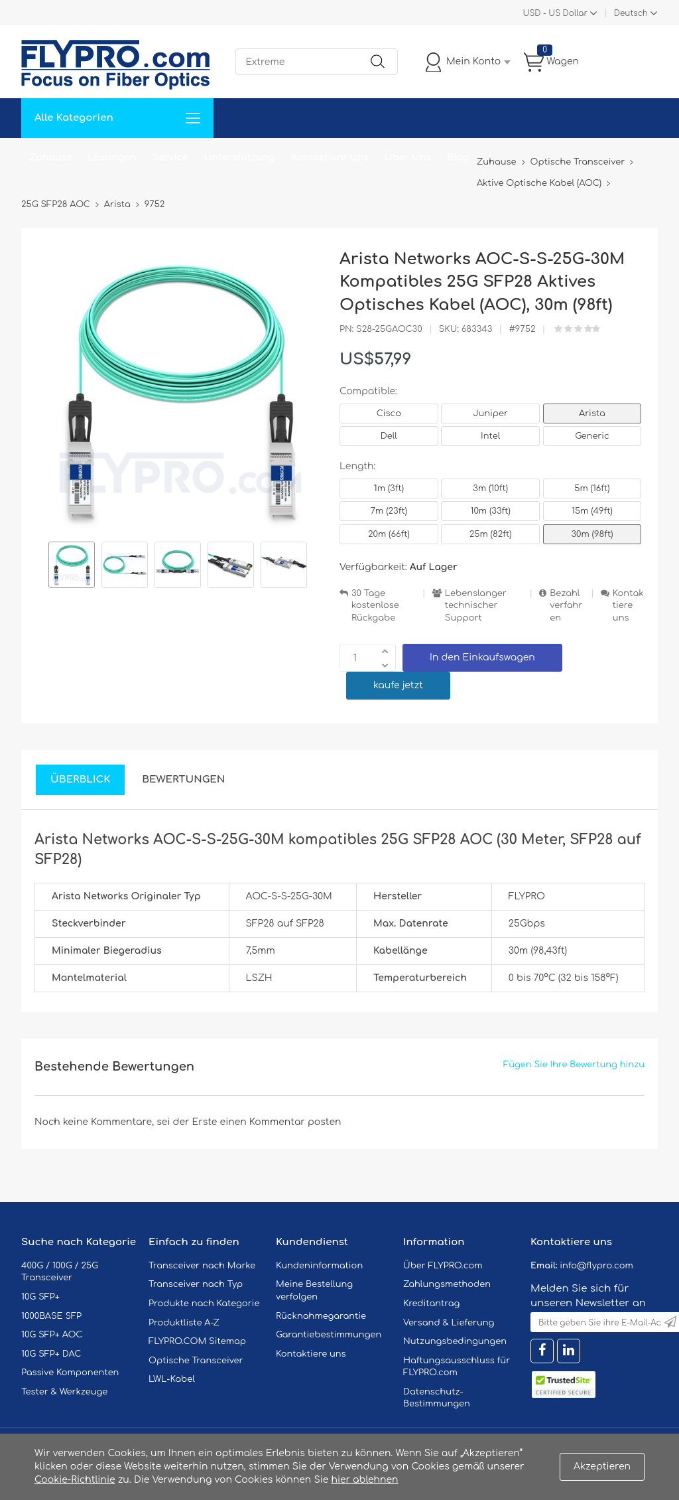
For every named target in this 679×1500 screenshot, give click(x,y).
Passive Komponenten (70, 1372)
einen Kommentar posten (280, 1122)
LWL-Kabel (172, 1379)
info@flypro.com (596, 1265)
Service (170, 158)
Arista (592, 413)
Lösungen (112, 158)
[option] (71, 567)
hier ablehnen (364, 1480)
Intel (490, 436)
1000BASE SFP (51, 1316)
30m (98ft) (592, 534)
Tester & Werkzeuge (64, 1391)
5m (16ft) (591, 488)
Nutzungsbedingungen (455, 1341)
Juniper (490, 413)
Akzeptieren (602, 1466)
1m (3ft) (389, 488)
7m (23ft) (389, 511)
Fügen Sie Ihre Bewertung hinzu (574, 1064)
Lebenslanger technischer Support (476, 606)
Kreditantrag (431, 1303)
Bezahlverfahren (566, 606)
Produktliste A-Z (184, 1322)
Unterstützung (239, 158)
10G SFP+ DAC (51, 1354)
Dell (389, 436)
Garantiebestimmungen (328, 1334)
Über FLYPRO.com (443, 1265)
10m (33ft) (491, 511)
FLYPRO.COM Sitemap (197, 1341)
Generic (592, 436)
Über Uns (408, 158)
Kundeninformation (319, 1265)
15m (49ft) (592, 511)
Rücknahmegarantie (321, 1316)
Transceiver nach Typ (196, 1284)
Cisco (389, 413)
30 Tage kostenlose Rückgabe (375, 606)
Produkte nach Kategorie (204, 1303)
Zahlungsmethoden (447, 1284)
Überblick (80, 779)
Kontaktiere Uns (330, 158)
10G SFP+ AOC (51, 1334)
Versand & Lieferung (448, 1322)
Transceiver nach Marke (202, 1265)
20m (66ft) (389, 534)
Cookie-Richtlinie (74, 1480)
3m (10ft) (490, 488)
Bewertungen (183, 779)
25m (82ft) (490, 534)
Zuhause (50, 158)
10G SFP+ (40, 1297)
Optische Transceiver (196, 1360)
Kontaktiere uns (628, 606)
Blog (458, 158)
